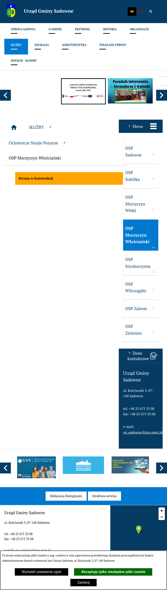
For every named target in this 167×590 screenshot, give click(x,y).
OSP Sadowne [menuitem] (22, 151)
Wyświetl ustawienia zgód (41, 572)
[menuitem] (23, 31)
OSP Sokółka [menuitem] (22, 176)
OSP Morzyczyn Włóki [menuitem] (22, 203)
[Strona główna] (53, 127)
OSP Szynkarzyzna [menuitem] (22, 266)
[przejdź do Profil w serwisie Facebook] (162, 80)
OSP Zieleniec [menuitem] (22, 330)
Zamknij (83, 582)
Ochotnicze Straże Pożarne (77, 143)
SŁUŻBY (80, 127)
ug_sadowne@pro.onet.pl (24, 432)
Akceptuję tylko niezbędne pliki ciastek (113, 572)
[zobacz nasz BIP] (141, 11)
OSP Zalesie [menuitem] (22, 308)
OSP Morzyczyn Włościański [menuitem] (22, 237)
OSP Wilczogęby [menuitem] (22, 287)
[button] (132, 11)
